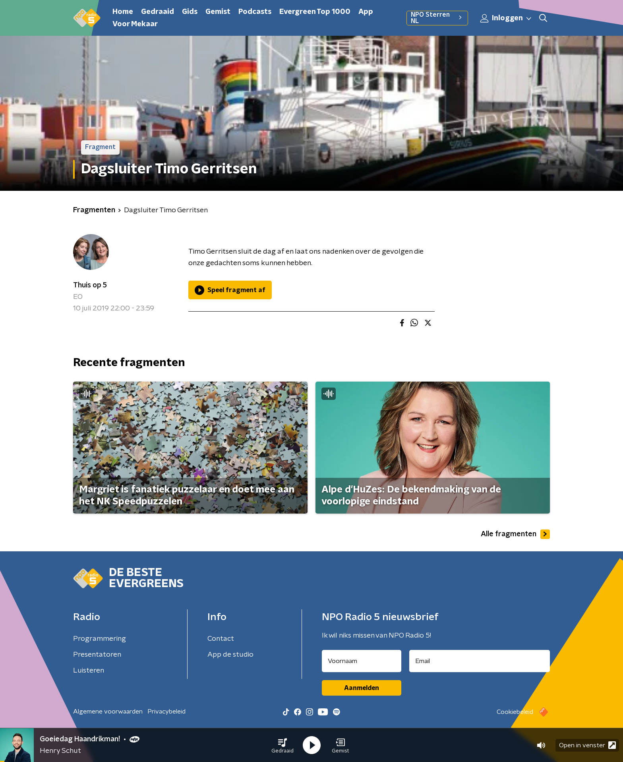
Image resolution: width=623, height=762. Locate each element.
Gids (189, 12)
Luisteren (88, 670)
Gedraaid (157, 12)
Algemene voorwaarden (108, 711)
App (365, 12)
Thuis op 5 (90, 285)
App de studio (230, 654)
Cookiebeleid (515, 712)
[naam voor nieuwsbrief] (361, 661)
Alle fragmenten (515, 534)
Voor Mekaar (135, 24)
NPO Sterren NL (437, 18)
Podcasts (254, 12)
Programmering (99, 638)
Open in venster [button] (587, 745)
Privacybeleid (166, 711)
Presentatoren (97, 654)
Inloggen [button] (506, 18)
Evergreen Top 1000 (314, 12)
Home (122, 12)
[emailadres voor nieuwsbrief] (479, 661)
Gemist (217, 12)
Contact (220, 638)
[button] (282, 745)
